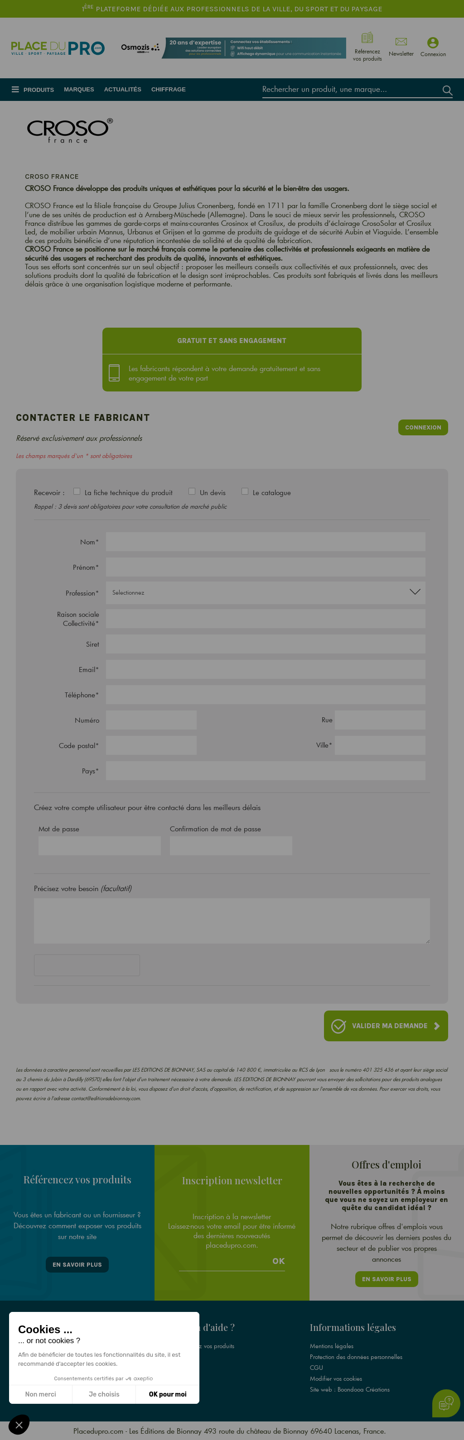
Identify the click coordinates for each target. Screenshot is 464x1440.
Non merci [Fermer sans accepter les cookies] (40, 1394)
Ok (278, 1261)
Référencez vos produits (204, 1346)
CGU (316, 1368)
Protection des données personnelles (356, 1357)
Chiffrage (168, 89)
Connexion (423, 427)
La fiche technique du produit (129, 492)
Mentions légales (331, 1346)
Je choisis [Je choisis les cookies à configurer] (104, 1394)
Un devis (213, 492)
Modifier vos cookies (336, 1378)
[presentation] (103, 967)
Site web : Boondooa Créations (350, 1389)
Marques (79, 89)
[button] (19, 1424)
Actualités (122, 89)
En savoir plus (77, 1264)
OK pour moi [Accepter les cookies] (168, 1394)
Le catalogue (272, 492)
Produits (39, 89)
